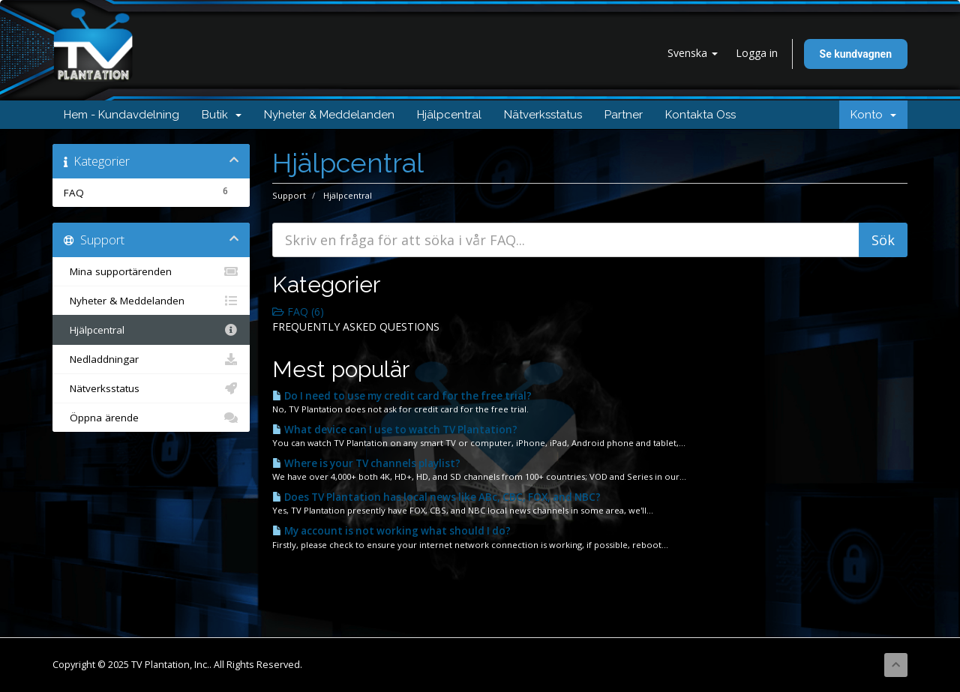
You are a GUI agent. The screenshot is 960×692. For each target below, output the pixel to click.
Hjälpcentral (449, 114)
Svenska (693, 53)
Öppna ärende (151, 418)
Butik (222, 114)
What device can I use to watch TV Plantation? (395, 429)
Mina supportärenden (151, 271)
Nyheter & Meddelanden (329, 114)
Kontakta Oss (700, 114)
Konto (873, 114)
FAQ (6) (298, 311)
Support (289, 195)
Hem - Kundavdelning (121, 114)
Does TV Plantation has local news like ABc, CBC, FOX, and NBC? (436, 497)
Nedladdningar (151, 359)
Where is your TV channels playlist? (366, 463)
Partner (623, 114)
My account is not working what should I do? (391, 531)
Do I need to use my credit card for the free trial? (402, 396)
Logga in (757, 53)
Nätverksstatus (543, 114)
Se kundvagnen (856, 54)
